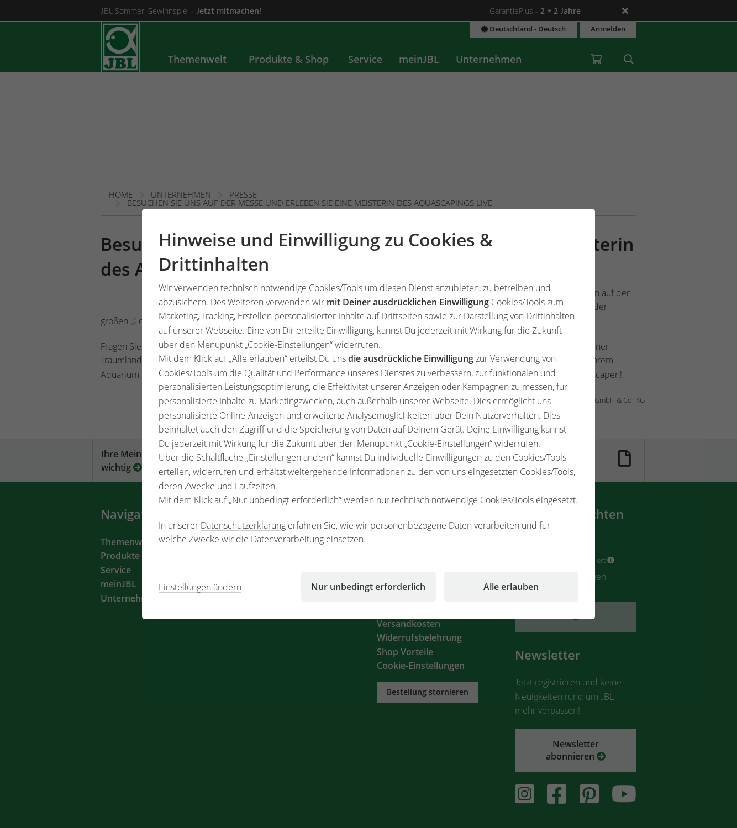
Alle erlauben (511, 587)
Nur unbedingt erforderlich (368, 587)
